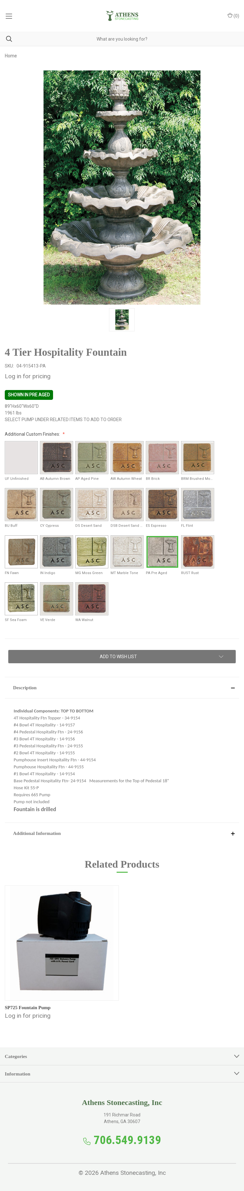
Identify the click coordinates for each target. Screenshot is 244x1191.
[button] (122, 687)
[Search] (6, 39)
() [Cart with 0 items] (233, 15)
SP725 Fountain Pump (28, 1007)
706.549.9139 (127, 1140)
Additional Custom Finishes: (33, 434)
